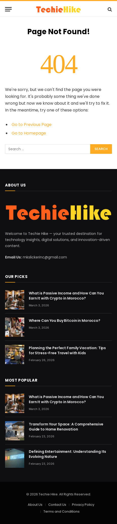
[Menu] (8, 9)
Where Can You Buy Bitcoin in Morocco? (64, 320)
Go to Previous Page (32, 124)
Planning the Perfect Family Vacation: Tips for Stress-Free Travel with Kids (67, 350)
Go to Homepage (29, 133)
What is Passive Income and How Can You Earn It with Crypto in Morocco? (66, 296)
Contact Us (57, 504)
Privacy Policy (83, 504)
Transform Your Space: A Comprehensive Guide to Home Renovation (66, 427)
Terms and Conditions (61, 511)
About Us (35, 504)
